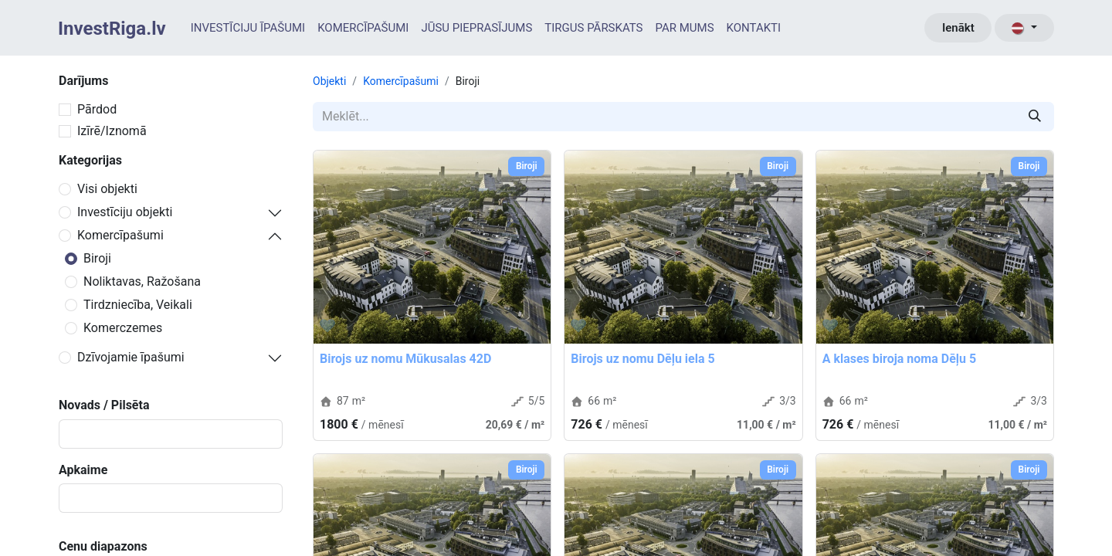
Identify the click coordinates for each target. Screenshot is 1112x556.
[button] (327, 325)
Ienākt (958, 28)
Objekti (329, 81)
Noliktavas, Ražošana (142, 281)
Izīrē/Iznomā (112, 131)
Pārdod (97, 109)
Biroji (97, 258)
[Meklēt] (1034, 116)
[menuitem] (248, 28)
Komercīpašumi (120, 235)
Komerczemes (122, 327)
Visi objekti (107, 188)
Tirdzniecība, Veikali (137, 304)
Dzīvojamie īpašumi (131, 357)
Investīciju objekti (124, 212)
